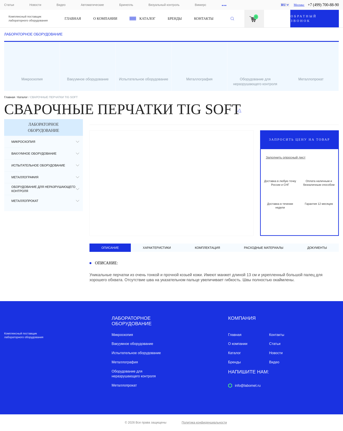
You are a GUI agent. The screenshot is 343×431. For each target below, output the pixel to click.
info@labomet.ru (248, 385)
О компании (105, 18)
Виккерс (200, 5)
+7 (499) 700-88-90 (323, 5)
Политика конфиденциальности (204, 422)
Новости (35, 5)
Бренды (175, 18)
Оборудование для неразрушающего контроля (43, 189)
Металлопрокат (24, 201)
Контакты (203, 18)
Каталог (147, 18)
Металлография (24, 177)
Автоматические (92, 5)
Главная (73, 18)
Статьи (9, 5)
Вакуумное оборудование (33, 153)
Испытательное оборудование (38, 165)
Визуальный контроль (164, 5)
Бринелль (126, 5)
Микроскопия (23, 141)
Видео (61, 5)
